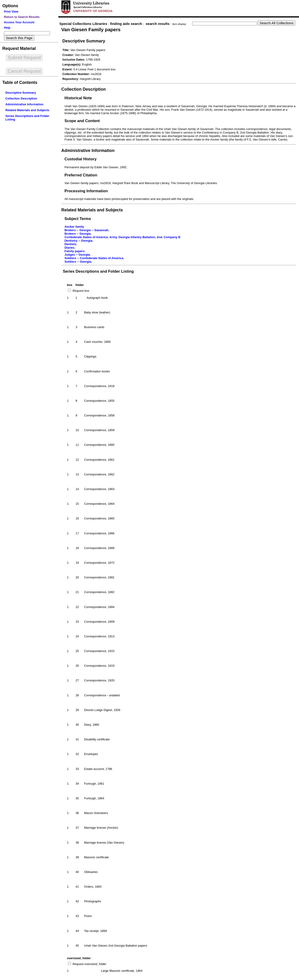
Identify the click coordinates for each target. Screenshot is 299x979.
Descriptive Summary (20, 92)
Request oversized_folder (89, 964)
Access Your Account (19, 22)
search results (157, 24)
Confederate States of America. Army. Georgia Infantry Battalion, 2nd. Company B (122, 237)
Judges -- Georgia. (77, 254)
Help (7, 27)
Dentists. (70, 244)
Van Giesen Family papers (91, 29)
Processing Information (86, 191)
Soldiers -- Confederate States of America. (94, 258)
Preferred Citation (80, 175)
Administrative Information (24, 104)
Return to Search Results (22, 17)
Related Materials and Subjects (27, 110)
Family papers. (74, 251)
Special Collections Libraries (83, 24)
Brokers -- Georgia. (77, 233)
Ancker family (74, 226)
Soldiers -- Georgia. (78, 261)
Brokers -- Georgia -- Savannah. (86, 230)
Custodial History (80, 159)
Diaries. (69, 247)
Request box (80, 290)
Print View (11, 11)
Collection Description (21, 98)
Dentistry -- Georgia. (78, 240)
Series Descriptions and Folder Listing (98, 271)
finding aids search (126, 24)
